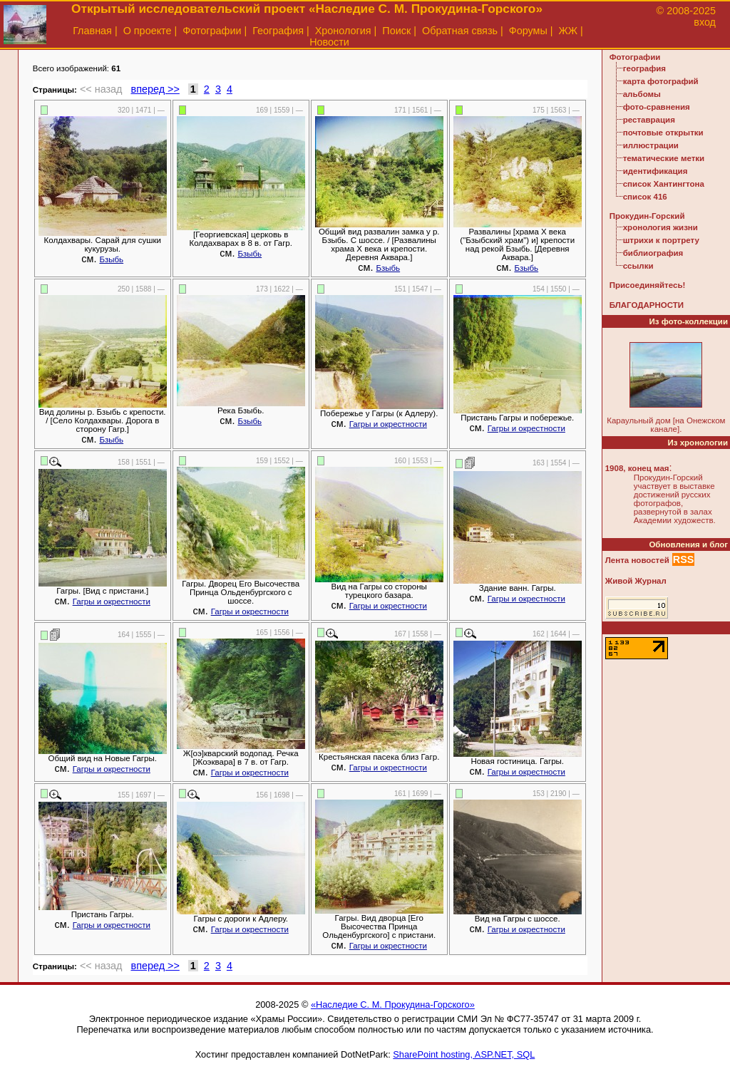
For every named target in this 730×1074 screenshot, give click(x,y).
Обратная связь (460, 30)
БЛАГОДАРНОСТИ (647, 305)
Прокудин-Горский (647, 216)
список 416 (645, 196)
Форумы (528, 30)
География (278, 30)
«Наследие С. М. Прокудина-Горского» (393, 1004)
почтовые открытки (663, 132)
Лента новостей (637, 560)
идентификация (655, 171)
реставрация (649, 119)
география (644, 68)
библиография (653, 253)
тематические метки (663, 158)
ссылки (638, 266)
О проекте (147, 30)
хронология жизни (660, 227)
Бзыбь (111, 259)
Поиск (396, 30)
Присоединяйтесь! (648, 285)
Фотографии (211, 30)
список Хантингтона (663, 184)
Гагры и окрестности (388, 424)
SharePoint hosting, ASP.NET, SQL (464, 1054)
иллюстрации (651, 145)
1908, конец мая (637, 468)
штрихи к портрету (661, 240)
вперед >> (155, 89)
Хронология (343, 30)
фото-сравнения (656, 107)
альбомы (642, 94)
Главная (92, 30)
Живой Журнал (636, 581)
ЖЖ (568, 30)
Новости (329, 42)
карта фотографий (661, 81)
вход (705, 22)
